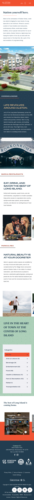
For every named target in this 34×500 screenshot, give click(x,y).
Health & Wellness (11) (14, 374)
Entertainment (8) (13, 366)
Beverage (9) (11, 362)
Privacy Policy (7, 472)
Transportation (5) (13, 386)
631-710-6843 (20, 452)
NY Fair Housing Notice (11, 492)
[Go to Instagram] (17, 455)
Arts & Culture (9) (13, 358)
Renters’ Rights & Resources (19, 497)
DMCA (21, 495)
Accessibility (15, 495)
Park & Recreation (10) (15, 378)
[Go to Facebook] (15, 455)
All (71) (8, 354)
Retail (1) (9, 382)
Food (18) (9, 370)
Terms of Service (18, 472)
